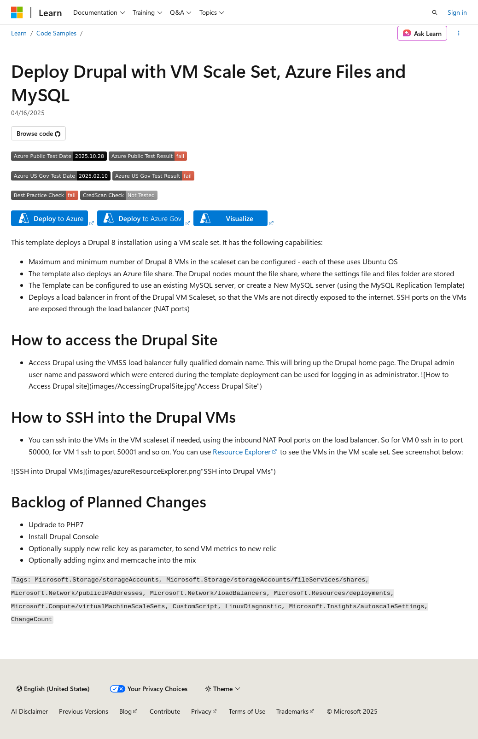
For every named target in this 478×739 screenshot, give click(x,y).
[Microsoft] (17, 12)
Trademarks (292, 711)
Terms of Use (247, 711)
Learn (19, 33)
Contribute (165, 711)
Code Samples (56, 33)
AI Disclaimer (29, 711)
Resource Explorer (242, 451)
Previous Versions (83, 711)
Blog (125, 711)
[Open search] (435, 12)
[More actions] (459, 33)
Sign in (457, 12)
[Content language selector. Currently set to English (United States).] (53, 688)
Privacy (201, 711)
